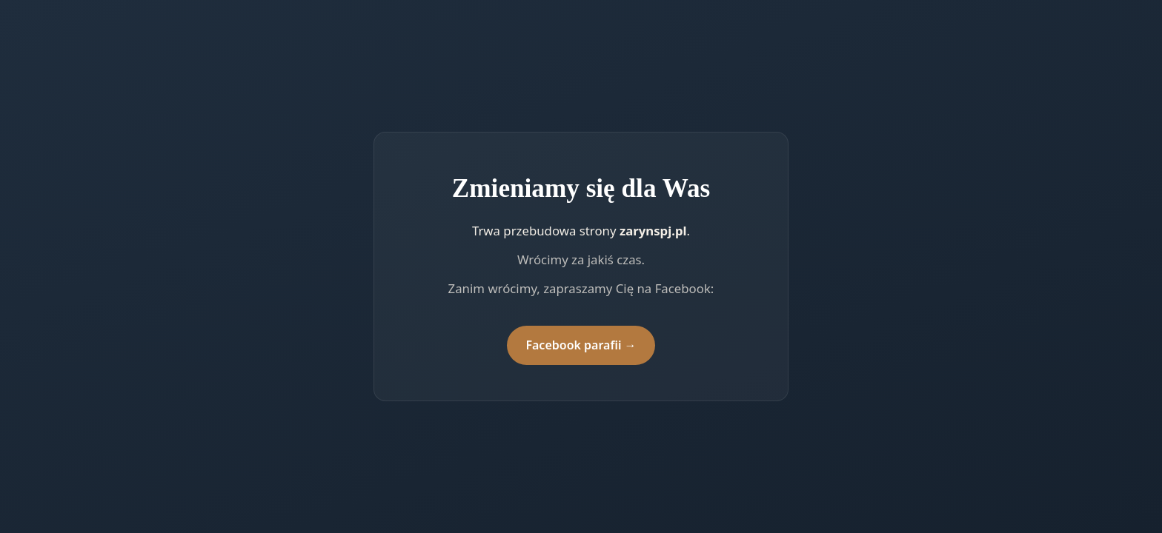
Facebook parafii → (580, 345)
